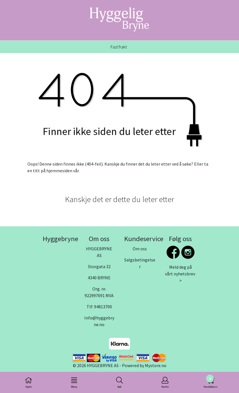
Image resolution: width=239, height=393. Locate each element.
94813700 (103, 306)
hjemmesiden (59, 170)
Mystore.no (155, 365)
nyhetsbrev (184, 273)
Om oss (140, 248)
